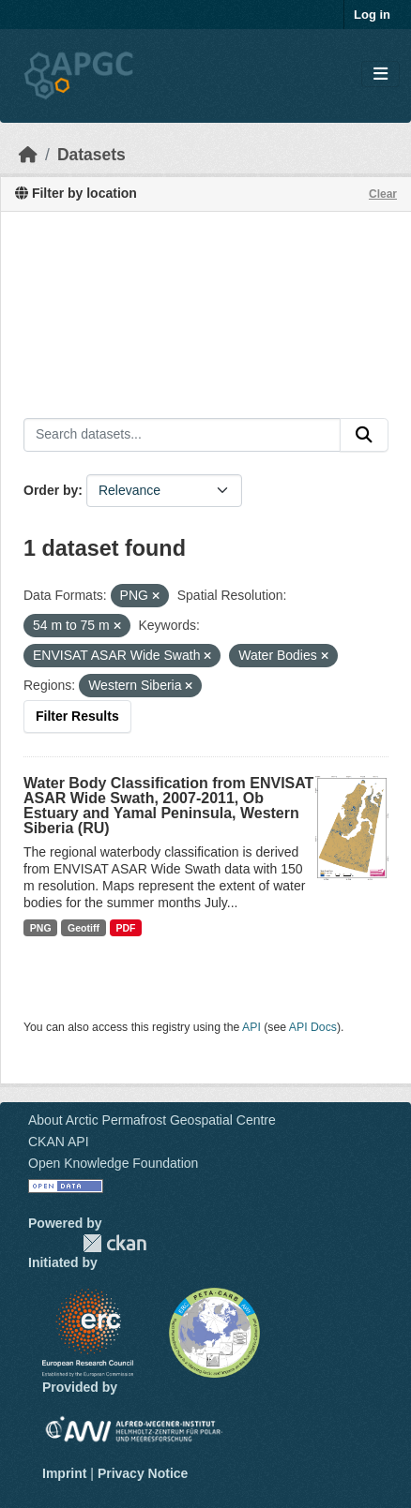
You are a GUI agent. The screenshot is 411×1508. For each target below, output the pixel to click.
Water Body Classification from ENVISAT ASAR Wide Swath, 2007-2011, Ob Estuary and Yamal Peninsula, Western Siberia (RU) (168, 805)
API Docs (313, 1027)
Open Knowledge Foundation (113, 1163)
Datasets (91, 154)
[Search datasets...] (182, 435)
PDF (125, 927)
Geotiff (83, 927)
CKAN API (58, 1141)
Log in (372, 14)
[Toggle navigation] (380, 74)
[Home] (28, 154)
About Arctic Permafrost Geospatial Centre (152, 1119)
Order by (50, 490)
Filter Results (77, 716)
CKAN (114, 1243)
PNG (41, 927)
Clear (383, 194)
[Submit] (364, 435)
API (251, 1027)
